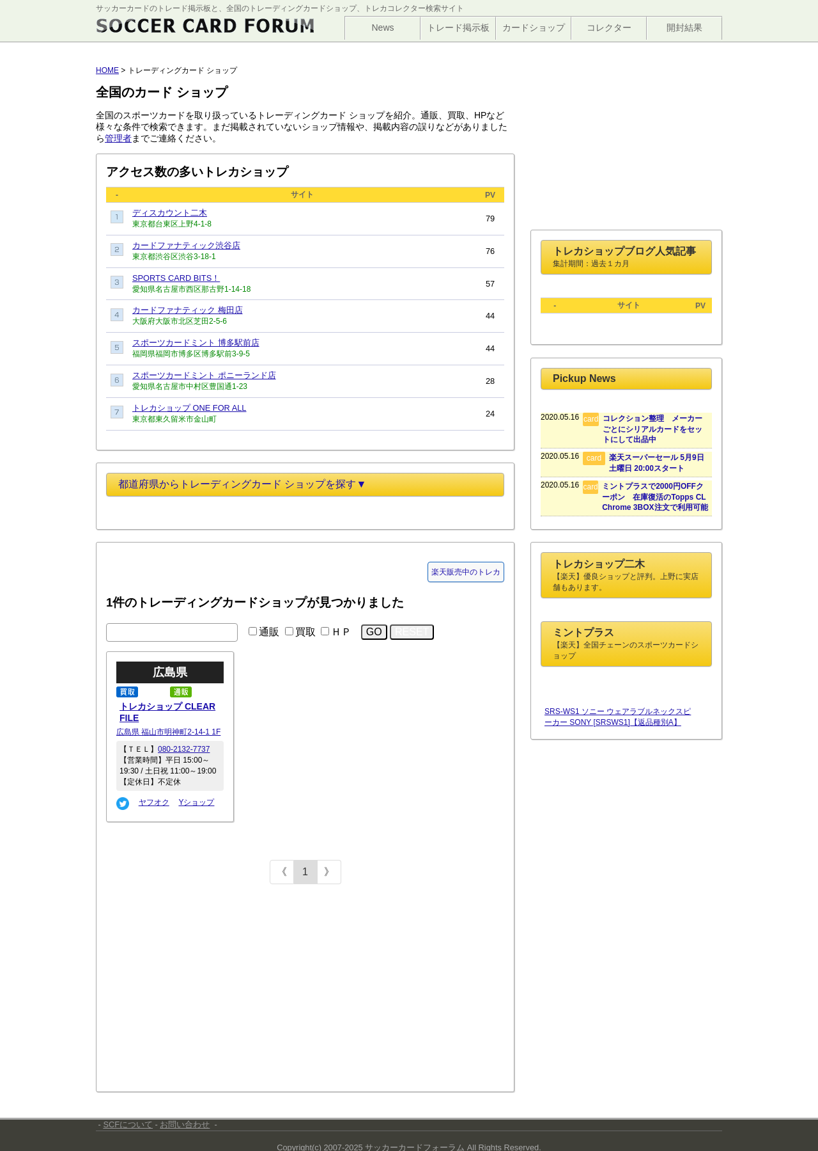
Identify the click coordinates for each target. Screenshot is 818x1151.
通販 (269, 631)
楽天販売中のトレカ (465, 572)
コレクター (609, 27)
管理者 (118, 138)
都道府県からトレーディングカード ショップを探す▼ (242, 484)
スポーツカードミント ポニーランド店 (204, 375)
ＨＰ (341, 631)
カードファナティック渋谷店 (186, 245)
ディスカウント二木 (169, 213)
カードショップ (533, 27)
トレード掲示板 (458, 27)
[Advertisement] (202, 990)
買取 (305, 631)
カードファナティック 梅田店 (187, 310)
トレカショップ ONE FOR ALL (189, 408)
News (382, 27)
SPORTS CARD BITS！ (176, 278)
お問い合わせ (185, 1124)
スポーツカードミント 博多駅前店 (195, 342)
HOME (107, 70)
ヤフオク (154, 802)
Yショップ (196, 802)
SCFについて (128, 1124)
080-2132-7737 (184, 749)
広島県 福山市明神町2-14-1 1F (168, 731)
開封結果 (684, 27)
